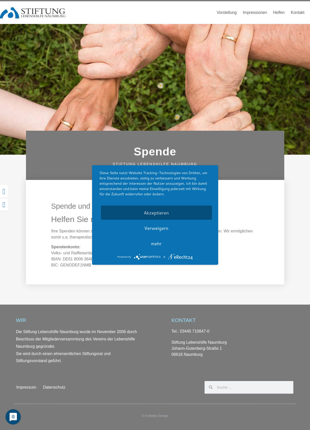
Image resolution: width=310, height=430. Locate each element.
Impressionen (255, 12)
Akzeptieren (156, 212)
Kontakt (297, 12)
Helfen (279, 12)
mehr (156, 243)
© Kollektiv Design (155, 416)
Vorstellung (227, 12)
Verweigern (156, 228)
